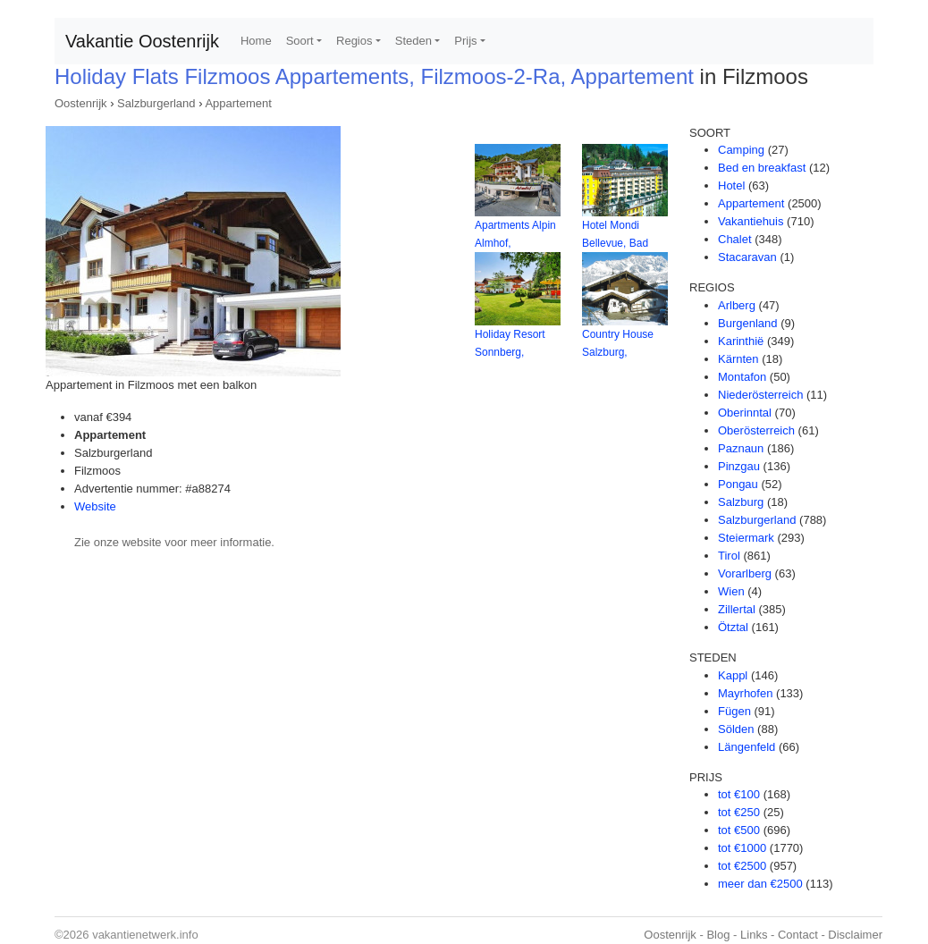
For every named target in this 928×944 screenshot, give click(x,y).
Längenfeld (746, 747)
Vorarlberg (745, 573)
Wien (731, 591)
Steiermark (746, 537)
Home (256, 40)
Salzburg (740, 502)
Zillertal (736, 609)
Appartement (238, 103)
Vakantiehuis (750, 221)
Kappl (732, 675)
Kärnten (738, 359)
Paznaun (740, 448)
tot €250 (739, 812)
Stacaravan (747, 257)
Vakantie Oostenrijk (142, 41)
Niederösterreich (760, 394)
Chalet (735, 239)
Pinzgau (739, 466)
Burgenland (748, 323)
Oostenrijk (81, 103)
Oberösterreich (756, 430)
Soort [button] (300, 40)
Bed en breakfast (762, 167)
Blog (718, 934)
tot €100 (739, 794)
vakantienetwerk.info (145, 934)
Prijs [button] (465, 40)
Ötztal (733, 627)
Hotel (731, 185)
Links (753, 934)
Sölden (736, 729)
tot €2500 (742, 865)
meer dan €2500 (760, 883)
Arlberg (736, 305)
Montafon (742, 377)
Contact (798, 934)
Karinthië (740, 341)
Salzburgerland (156, 103)
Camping (741, 149)
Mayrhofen (745, 693)
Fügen (734, 711)
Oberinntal (745, 412)
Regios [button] (354, 40)
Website (95, 506)
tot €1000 (742, 848)
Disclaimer (855, 934)
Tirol (729, 555)
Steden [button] (413, 40)
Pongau (738, 484)
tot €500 (739, 830)
